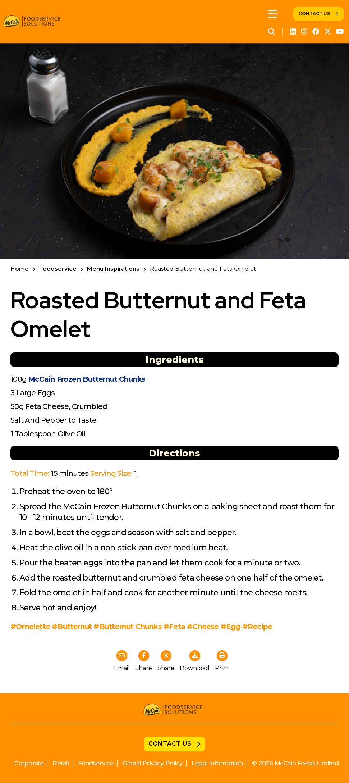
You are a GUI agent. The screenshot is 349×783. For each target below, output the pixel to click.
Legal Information (217, 763)
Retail (60, 763)
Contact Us (314, 13)
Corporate (29, 763)
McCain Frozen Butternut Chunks (86, 379)
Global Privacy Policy (153, 763)
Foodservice (58, 268)
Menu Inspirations (113, 268)
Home (19, 268)
